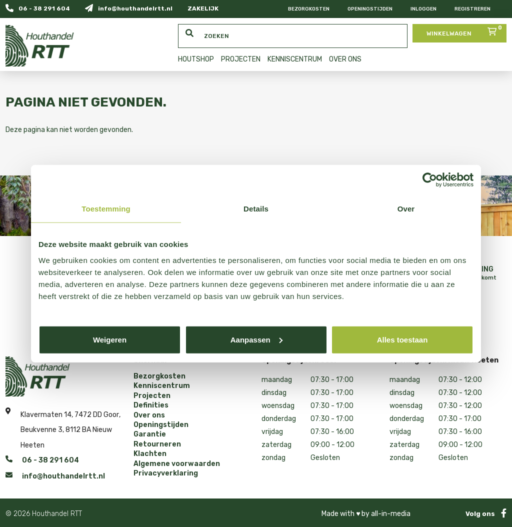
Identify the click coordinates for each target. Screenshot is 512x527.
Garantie (150, 434)
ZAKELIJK (203, 8)
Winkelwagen (465, 30)
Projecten (152, 396)
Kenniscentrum (162, 386)
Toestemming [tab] (106, 208)
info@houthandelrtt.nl (128, 8)
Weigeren (109, 339)
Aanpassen (256, 339)
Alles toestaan (402, 339)
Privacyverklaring (166, 474)
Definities (151, 406)
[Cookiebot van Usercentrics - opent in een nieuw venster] (430, 180)
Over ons (149, 416)
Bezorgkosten (309, 9)
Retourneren (157, 444)
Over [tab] (406, 208)
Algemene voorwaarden (177, 464)
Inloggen (423, 9)
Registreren (472, 9)
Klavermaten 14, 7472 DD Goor (69, 413)
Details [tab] (256, 208)
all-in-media (390, 514)
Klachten (150, 454)
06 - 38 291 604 (38, 8)
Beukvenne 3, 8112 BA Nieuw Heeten (66, 438)
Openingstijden (370, 9)
